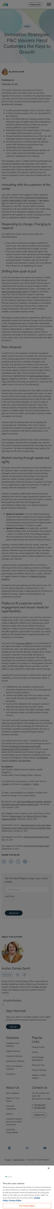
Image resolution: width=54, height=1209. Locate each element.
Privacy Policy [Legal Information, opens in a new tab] (15, 1200)
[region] (27, 1187)
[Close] (48, 1168)
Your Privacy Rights (27, 1205)
